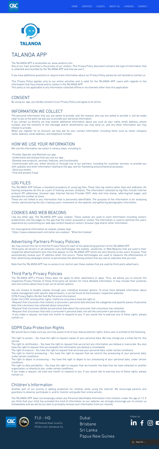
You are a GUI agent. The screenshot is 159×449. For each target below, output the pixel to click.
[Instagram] (150, 423)
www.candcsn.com (62, 63)
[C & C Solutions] (142, 423)
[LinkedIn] (133, 423)
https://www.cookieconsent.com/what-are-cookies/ (41, 232)
